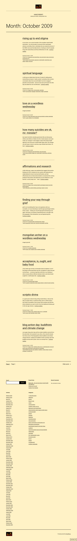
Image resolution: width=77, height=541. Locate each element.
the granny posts (32, 437)
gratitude (30, 415)
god (29, 313)
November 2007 (9, 485)
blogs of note (30, 90)
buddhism (36, 349)
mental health (41, 59)
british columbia (28, 153)
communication (36, 90)
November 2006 (9, 506)
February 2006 (9, 523)
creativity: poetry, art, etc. (38, 311)
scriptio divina (30, 294)
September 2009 (9, 445)
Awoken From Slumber (33, 387)
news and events (43, 57)
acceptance (28, 282)
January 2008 (9, 481)
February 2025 (9, 395)
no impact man (29, 351)
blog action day (31, 349)
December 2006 (9, 505)
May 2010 (8, 431)
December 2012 (9, 402)
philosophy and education (34, 424)
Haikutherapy (38, 14)
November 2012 (9, 404)
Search (7, 380)
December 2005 (9, 524)
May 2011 (8, 410)
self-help (46, 223)
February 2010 (9, 437)
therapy (43, 221)
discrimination (31, 59)
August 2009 (8, 447)
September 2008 (9, 467)
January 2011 (9, 417)
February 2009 (9, 458)
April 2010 (8, 433)
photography (36, 117)
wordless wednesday (49, 116)
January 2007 (9, 503)
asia (29, 249)
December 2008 (9, 462)
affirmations (28, 187)
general (30, 413)
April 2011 (8, 411)
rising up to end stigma (35, 38)
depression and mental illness (33, 57)
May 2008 (8, 474)
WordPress (68, 533)
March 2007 (8, 499)
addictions (31, 397)
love (33, 117)
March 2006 (8, 521)
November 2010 (9, 420)
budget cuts (34, 153)
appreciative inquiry (33, 282)
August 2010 (8, 426)
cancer (30, 402)
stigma (27, 61)
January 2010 (9, 438)
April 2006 (8, 519)
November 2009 (9, 442)
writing (39, 313)
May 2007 (8, 496)
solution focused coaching (49, 282)
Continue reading (45, 84)
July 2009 (8, 449)
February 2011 (9, 415)
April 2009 (8, 454)
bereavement (28, 223)
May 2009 (8, 453)
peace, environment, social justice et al (32, 348)
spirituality (42, 90)
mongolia (32, 249)
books (32, 223)
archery (27, 249)
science (46, 187)
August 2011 (8, 408)
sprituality (32, 313)
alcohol (30, 399)
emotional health (37, 185)
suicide (24, 154)
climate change (45, 349)
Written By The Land (33, 386)
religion (42, 91)
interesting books (38, 221)
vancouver (31, 61)
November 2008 (9, 463)
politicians (49, 153)
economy (50, 349)
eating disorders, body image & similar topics (38, 410)
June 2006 (8, 515)
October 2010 (9, 422)
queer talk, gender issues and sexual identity (36, 116)
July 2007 (8, 492)
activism (27, 59)
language (33, 91)
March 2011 (8, 413)
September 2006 (9, 510)
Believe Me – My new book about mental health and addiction (38, 383)
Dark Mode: (73, 539)
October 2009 (9, 444)
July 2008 (8, 471)
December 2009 (9, 440)
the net (30, 438)
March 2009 (8, 456)
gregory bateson (41, 282)
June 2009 (8, 451)
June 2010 (8, 429)
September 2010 (9, 424)
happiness (31, 417)
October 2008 (9, 465)
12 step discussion (32, 395)
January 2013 (9, 401)
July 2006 (8, 514)
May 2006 (8, 517)
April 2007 (8, 497)
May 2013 (8, 399)
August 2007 (8, 490)
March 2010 (8, 435)
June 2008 (8, 472)
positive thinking (33, 187)
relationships (31, 431)
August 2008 (8, 469)
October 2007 (9, 487)
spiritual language (32, 73)
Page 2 (13, 364)
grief (34, 223)
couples (27, 117)
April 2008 (8, 476)
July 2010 (8, 428)
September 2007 (9, 489)
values (36, 313)
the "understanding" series (34, 435)
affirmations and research (37, 166)
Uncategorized (32, 442)
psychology (39, 187)
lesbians (30, 117)
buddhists (40, 349)
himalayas (24, 351)
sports (35, 249)
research (43, 187)
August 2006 (8, 512)
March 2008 (8, 478)
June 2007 (8, 494)
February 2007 (9, 501)
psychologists (42, 223)
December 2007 (9, 483)
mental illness (47, 59)
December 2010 (9, 419)
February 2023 (9, 397)
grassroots (37, 59)
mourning (37, 223)
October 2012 (9, 406)
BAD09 (27, 349)
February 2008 (9, 480)
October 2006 (9, 508)
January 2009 (9, 460)
